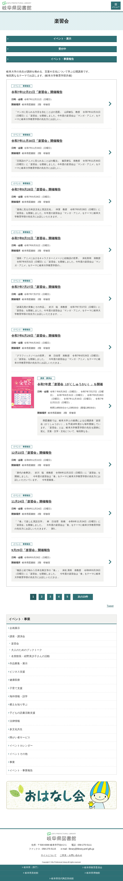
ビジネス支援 (17, 671)
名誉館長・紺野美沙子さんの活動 (30, 656)
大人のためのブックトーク (26, 650)
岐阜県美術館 (31, 873)
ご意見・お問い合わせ (71, 855)
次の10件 (83, 596)
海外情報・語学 (19, 696)
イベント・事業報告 (62, 59)
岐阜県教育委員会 (93, 867)
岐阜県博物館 (93, 873)
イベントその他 (19, 754)
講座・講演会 (17, 636)
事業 (12, 762)
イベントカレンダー (21, 745)
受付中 (62, 49)
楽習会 (15, 643)
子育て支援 (16, 688)
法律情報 (15, 721)
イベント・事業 (19, 619)
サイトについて (49, 855)
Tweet (110, 606)
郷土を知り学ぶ (19, 704)
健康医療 (15, 680)
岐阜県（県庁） (31, 867)
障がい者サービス (20, 737)
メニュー (116, 7)
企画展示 (15, 628)
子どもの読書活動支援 (22, 712)
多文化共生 (16, 729)
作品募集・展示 (19, 663)
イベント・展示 (62, 38)
